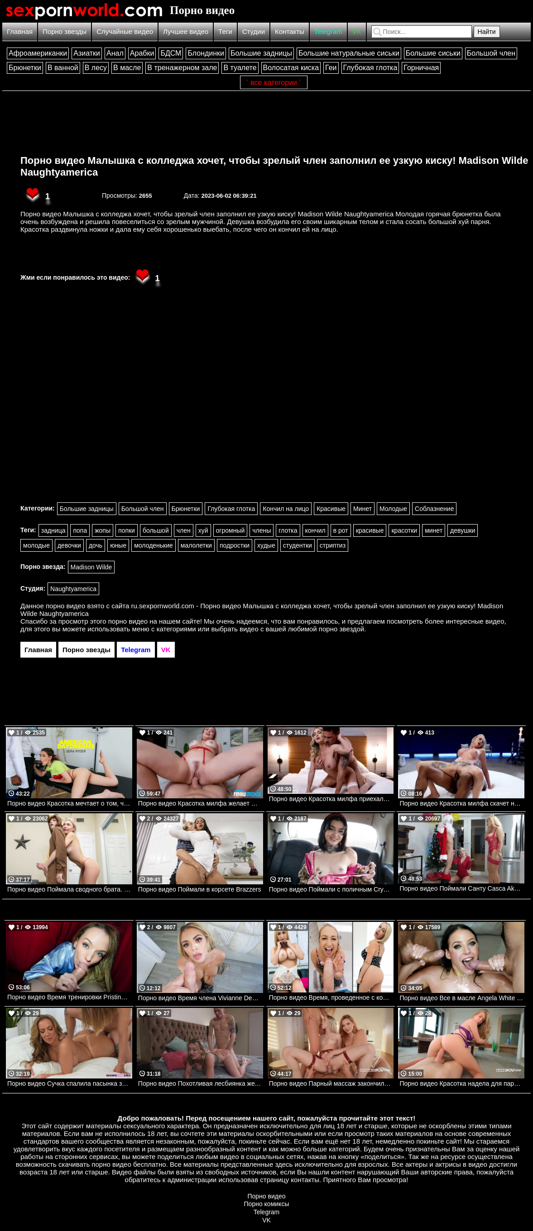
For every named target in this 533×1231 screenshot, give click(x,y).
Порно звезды (64, 31)
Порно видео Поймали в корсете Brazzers (199, 889)
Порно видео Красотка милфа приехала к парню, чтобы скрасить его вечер (331, 798)
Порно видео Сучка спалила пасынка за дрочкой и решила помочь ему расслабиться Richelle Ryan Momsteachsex (69, 1083)
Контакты (289, 31)
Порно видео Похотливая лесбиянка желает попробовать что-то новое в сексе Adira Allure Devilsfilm (200, 1083)
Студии (253, 31)
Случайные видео (124, 31)
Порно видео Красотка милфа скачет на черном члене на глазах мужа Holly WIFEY (461, 803)
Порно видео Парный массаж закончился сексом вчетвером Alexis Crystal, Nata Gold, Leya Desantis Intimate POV (331, 1083)
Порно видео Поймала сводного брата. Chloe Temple (69, 889)
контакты (305, 1179)
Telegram (328, 31)
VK (356, 31)
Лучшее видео (185, 31)
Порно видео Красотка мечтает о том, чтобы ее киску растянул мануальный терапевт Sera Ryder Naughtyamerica (69, 803)
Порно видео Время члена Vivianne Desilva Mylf (200, 998)
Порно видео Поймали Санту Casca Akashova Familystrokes (461, 888)
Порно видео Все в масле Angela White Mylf (461, 998)
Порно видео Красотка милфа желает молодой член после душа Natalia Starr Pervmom (200, 803)
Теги (225, 31)
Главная (20, 31)
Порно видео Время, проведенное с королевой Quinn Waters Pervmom (331, 997)
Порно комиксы (266, 1203)
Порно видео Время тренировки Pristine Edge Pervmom (69, 997)
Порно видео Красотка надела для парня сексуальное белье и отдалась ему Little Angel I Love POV (461, 1083)
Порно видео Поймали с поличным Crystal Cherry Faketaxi (331, 889)
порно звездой (341, 629)
